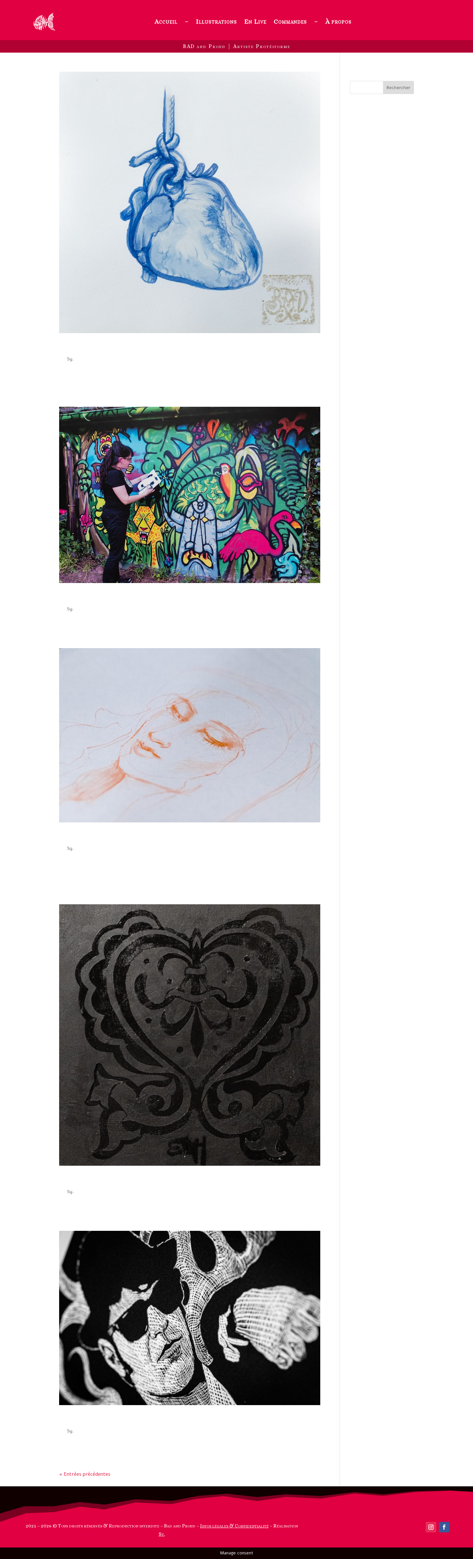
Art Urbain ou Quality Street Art (122, 597)
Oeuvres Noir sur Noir (101, 1180)
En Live (255, 21)
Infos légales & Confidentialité (234, 1526)
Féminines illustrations (103, 836)
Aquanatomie (85, 347)
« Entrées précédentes (84, 1474)
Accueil (165, 21)
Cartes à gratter (90, 1419)
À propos (338, 21)
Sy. (70, 359)
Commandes (290, 21)
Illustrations (216, 21)
